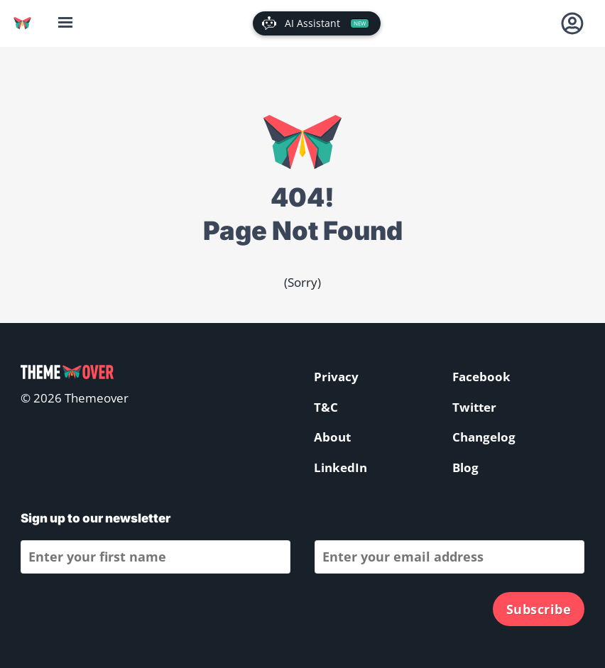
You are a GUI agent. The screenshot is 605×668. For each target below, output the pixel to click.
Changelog (484, 437)
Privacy (336, 376)
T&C (326, 407)
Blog (465, 467)
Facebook (481, 376)
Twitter (474, 407)
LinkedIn (340, 467)
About (332, 437)
